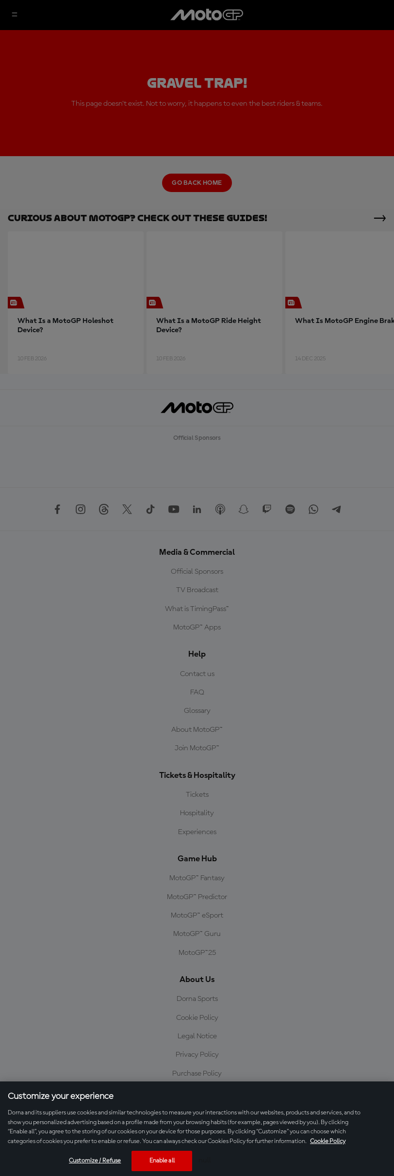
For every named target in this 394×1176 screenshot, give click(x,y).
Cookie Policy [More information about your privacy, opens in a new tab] (327, 1141)
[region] (197, 1128)
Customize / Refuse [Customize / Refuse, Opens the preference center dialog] (95, 1161)
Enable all (162, 1161)
